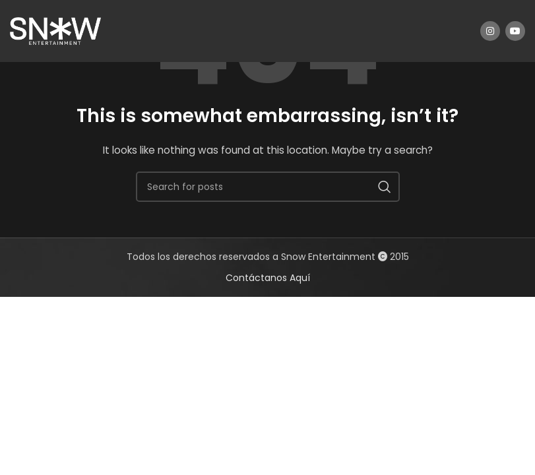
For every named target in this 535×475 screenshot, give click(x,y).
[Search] (268, 187)
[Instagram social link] (490, 31)
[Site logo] (55, 30)
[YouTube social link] (515, 31)
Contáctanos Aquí (268, 277)
